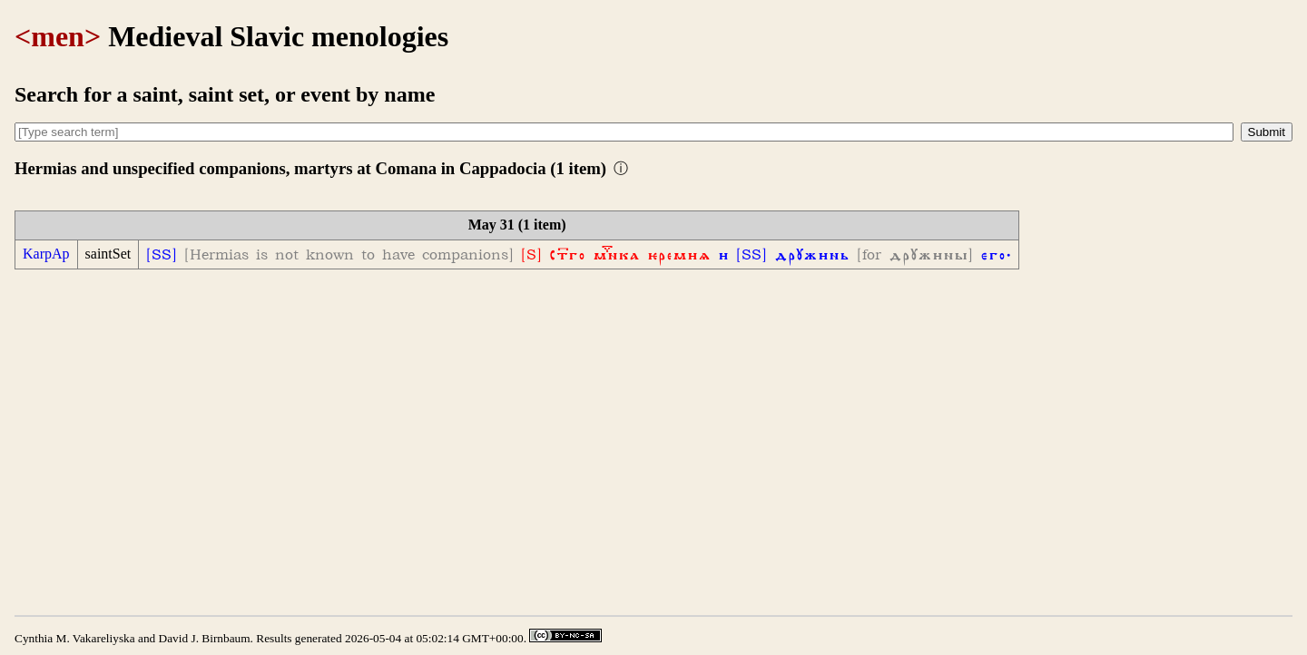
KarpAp (46, 253)
